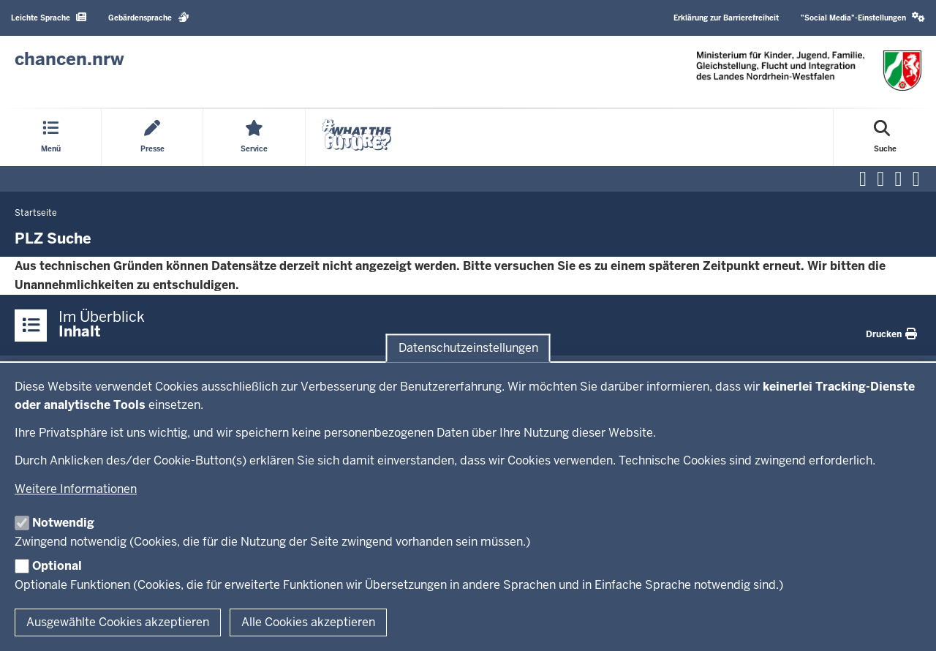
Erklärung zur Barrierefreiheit (726, 18)
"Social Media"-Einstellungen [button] (863, 17)
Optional (57, 565)
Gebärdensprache (148, 17)
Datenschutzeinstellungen (468, 347)
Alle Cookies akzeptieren (308, 622)
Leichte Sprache (48, 17)
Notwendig (63, 522)
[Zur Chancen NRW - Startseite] (69, 59)
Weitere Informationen (76, 489)
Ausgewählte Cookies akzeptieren (117, 622)
